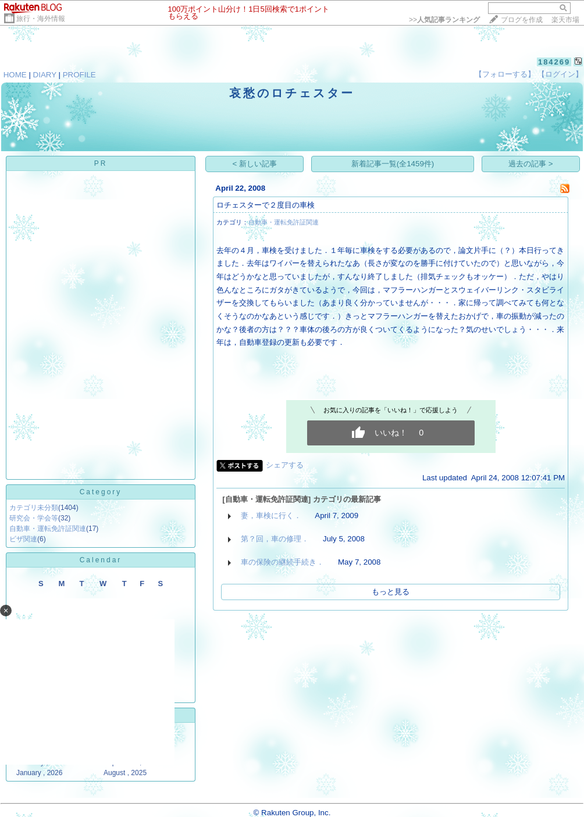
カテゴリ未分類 (33, 508)
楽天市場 (565, 20)
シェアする (285, 465)
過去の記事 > (530, 163)
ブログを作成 (522, 20)
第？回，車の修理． (275, 538)
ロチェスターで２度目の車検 (265, 205)
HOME (15, 74)
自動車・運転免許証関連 (47, 529)
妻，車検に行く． (271, 515)
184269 (554, 62)
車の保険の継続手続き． (282, 562)
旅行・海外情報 (40, 19)
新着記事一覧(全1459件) (393, 163)
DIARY (44, 74)
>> (444, 20)
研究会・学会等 (33, 518)
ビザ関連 (23, 539)
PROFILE (79, 74)
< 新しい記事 (255, 163)
